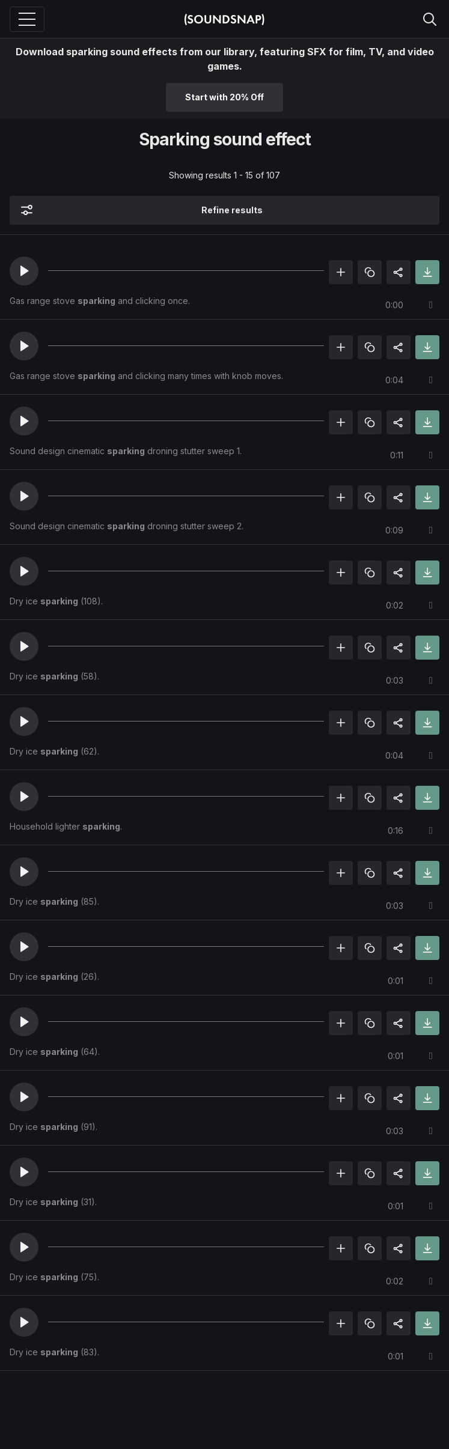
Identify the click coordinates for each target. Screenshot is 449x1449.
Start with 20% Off (224, 97)
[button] (24, 271)
